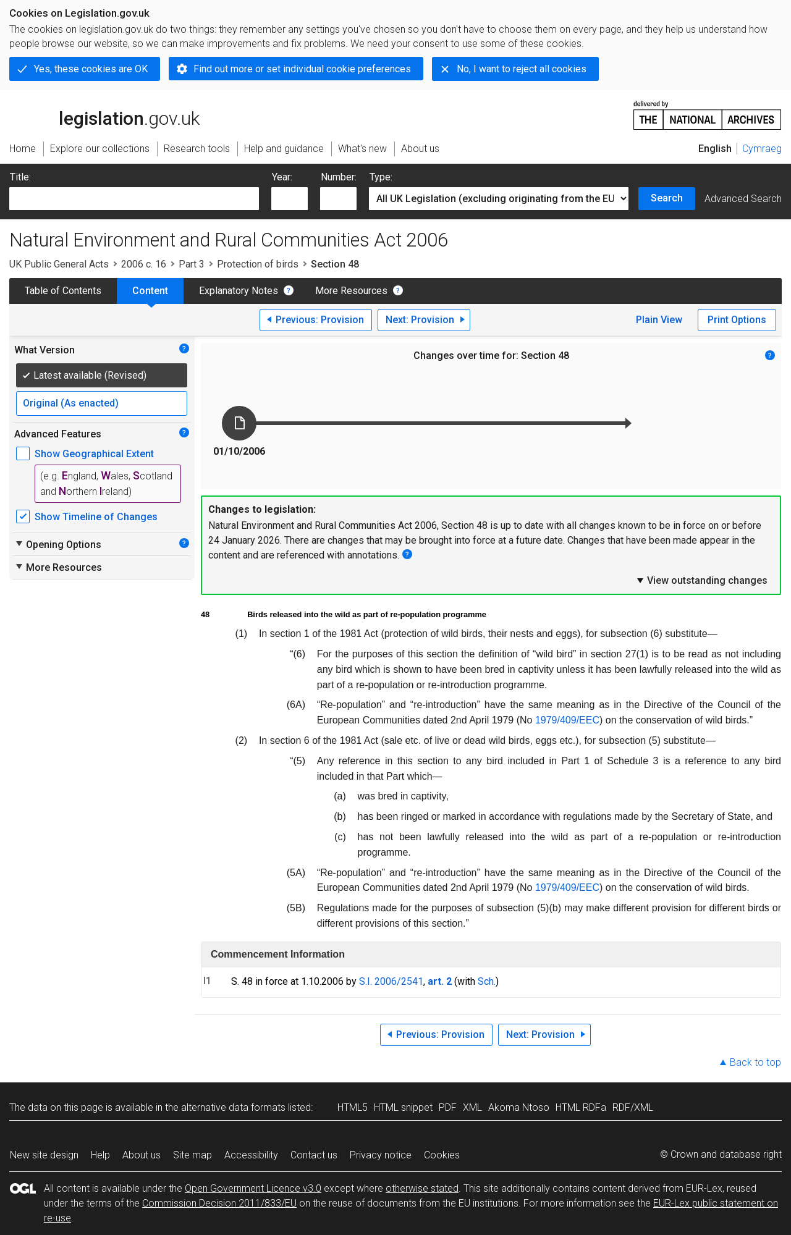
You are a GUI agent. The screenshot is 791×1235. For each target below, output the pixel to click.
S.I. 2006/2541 (391, 981)
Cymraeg (762, 148)
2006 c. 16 (143, 264)
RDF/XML (632, 1107)
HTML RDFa (581, 1107)
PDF (448, 1107)
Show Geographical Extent (94, 454)
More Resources (351, 291)
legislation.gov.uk (104, 114)
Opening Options (57, 544)
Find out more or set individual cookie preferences (302, 69)
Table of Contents (63, 291)
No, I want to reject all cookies (521, 69)
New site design (44, 1155)
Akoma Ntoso (518, 1107)
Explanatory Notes (238, 291)
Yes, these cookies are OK (91, 69)
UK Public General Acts (59, 264)
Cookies (442, 1155)
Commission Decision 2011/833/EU (219, 1203)
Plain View (659, 320)
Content (150, 291)
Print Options (737, 320)
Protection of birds (257, 264)
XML (472, 1107)
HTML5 (352, 1107)
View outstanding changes (701, 580)
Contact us (313, 1155)
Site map (192, 1155)
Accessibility (251, 1155)
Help (100, 1155)
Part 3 (192, 264)
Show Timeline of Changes (96, 517)
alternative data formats (233, 1107)
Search (667, 198)
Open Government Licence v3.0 (253, 1188)
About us (141, 1155)
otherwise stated (422, 1188)
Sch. (487, 981)
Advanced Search (743, 198)
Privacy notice (381, 1155)
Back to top (755, 1062)
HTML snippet (403, 1107)
